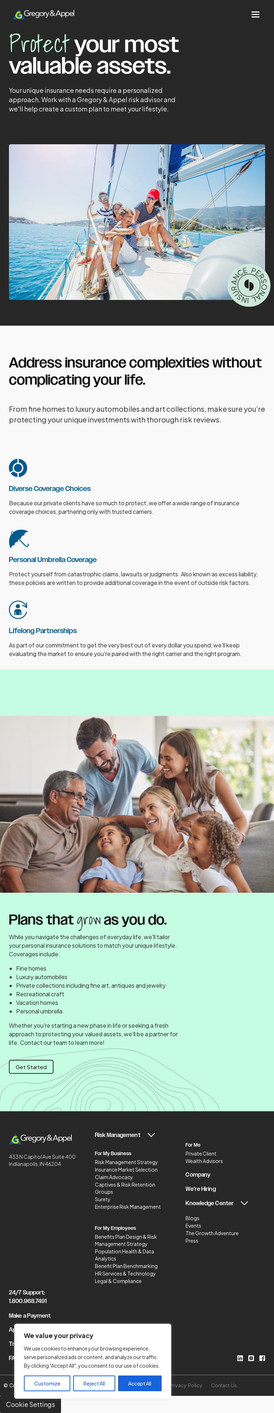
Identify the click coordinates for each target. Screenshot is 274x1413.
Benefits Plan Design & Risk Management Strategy (126, 1240)
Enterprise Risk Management (128, 1206)
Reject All (94, 1383)
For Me (193, 1145)
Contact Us (224, 1385)
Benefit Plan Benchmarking (126, 1266)
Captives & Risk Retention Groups (125, 1188)
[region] (92, 1361)
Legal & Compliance (118, 1281)
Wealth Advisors (204, 1161)
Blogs (192, 1218)
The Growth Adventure (212, 1233)
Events (193, 1225)
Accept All (139, 1383)
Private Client (201, 1153)
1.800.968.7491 (28, 1301)
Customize (47, 1383)
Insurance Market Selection (126, 1169)
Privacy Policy (185, 1385)
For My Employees (115, 1228)
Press (192, 1240)
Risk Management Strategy (126, 1162)
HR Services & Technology (125, 1273)
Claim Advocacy (114, 1177)
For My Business (113, 1154)
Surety (103, 1199)
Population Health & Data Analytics (124, 1255)
